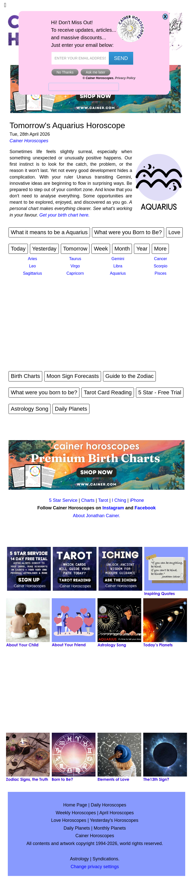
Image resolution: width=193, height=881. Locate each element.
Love (174, 232)
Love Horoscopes (68, 820)
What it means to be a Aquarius (49, 232)
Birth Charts (25, 376)
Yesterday (44, 248)
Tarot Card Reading (108, 392)
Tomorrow (75, 248)
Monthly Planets (110, 828)
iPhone (137, 500)
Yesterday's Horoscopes (114, 820)
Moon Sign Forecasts (72, 376)
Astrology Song (29, 409)
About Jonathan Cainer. (96, 515)
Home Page (75, 804)
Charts (87, 500)
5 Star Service (63, 500)
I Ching (119, 500)
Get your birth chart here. (64, 215)
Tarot (103, 500)
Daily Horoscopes (108, 804)
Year (141, 248)
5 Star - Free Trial (159, 392)
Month (122, 248)
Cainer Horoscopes (29, 140)
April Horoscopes (116, 812)
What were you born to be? (44, 392)
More (160, 248)
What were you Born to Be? (128, 232)
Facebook (145, 507)
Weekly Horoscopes (76, 812)
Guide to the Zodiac (129, 376)
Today (18, 248)
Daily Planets (71, 409)
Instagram (113, 507)
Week (101, 248)
